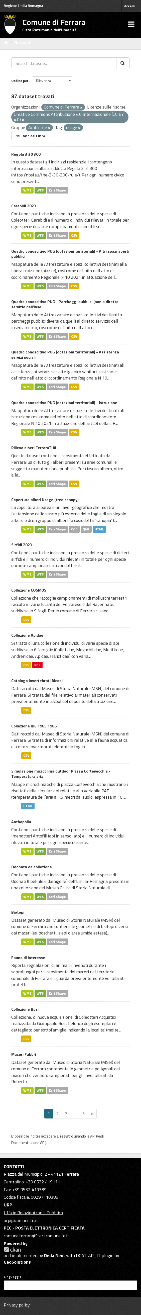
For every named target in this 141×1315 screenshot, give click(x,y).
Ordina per (20, 80)
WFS (40, 190)
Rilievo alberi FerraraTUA (33, 448)
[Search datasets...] (63, 63)
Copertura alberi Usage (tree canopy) (45, 500)
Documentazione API (28, 1143)
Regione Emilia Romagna (23, 5)
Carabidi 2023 (23, 206)
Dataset (22, 42)
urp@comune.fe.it (21, 1220)
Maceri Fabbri (23, 1054)
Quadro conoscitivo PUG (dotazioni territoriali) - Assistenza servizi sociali (65, 354)
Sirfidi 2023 (21, 545)
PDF (37, 664)
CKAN (12, 1249)
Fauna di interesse (28, 958)
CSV (74, 235)
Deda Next (54, 1255)
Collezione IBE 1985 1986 (34, 726)
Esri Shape (57, 190)
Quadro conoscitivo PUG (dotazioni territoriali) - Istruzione (64, 403)
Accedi (129, 6)
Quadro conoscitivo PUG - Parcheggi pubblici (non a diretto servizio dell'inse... (64, 304)
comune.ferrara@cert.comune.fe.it (36, 1235)
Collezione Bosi (25, 1009)
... (75, 1113)
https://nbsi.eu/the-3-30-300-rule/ (45, 174)
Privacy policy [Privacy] (17, 1304)
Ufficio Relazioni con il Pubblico (33, 1212)
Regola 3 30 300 (26, 154)
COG (74, 529)
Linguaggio (13, 1276)
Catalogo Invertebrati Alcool (37, 681)
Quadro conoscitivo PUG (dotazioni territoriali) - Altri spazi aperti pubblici (70, 253)
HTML (99, 529)
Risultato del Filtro (30, 135)
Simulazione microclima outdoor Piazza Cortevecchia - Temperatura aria (60, 773)
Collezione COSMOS (28, 590)
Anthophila (21, 822)
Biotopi (17, 912)
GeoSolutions (17, 1262)
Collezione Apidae (27, 635)
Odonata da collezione (31, 867)
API (92, 1136)
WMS (27, 190)
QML (86, 529)
